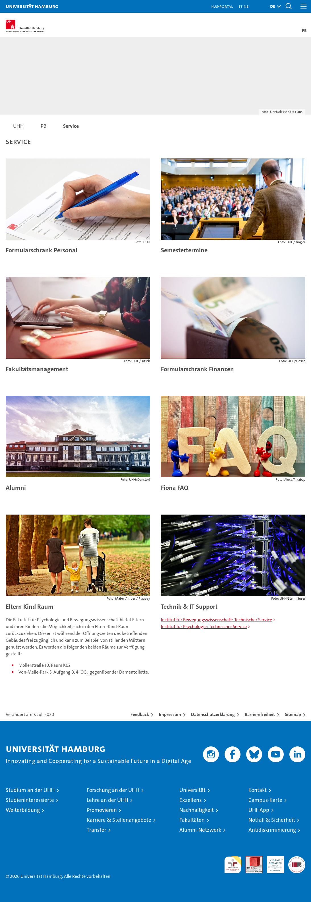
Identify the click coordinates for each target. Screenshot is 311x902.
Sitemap (293, 714)
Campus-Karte (265, 800)
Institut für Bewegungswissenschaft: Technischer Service (216, 620)
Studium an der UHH (30, 790)
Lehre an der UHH (107, 800)
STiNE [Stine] (243, 6)
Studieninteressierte (30, 800)
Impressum (170, 714)
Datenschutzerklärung (213, 714)
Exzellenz (190, 800)
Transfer (96, 829)
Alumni (16, 488)
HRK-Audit (272, 862)
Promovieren (102, 810)
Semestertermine (184, 250)
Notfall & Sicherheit (271, 819)
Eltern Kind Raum (29, 606)
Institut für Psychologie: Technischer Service (204, 626)
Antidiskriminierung (272, 829)
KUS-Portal (222, 6)
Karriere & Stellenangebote (119, 819)
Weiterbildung (23, 810)
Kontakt (257, 790)
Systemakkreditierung (296, 859)
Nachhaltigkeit (196, 810)
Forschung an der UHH (113, 790)
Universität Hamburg (32, 6)
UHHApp (258, 810)
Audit (251, 859)
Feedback (139, 714)
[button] (274, 6)
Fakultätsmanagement (37, 369)
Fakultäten (192, 819)
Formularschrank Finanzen (197, 369)
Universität (192, 790)
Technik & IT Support (189, 606)
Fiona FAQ (174, 488)
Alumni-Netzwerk (200, 829)
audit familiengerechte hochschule (232, 864)
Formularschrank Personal (41, 250)
